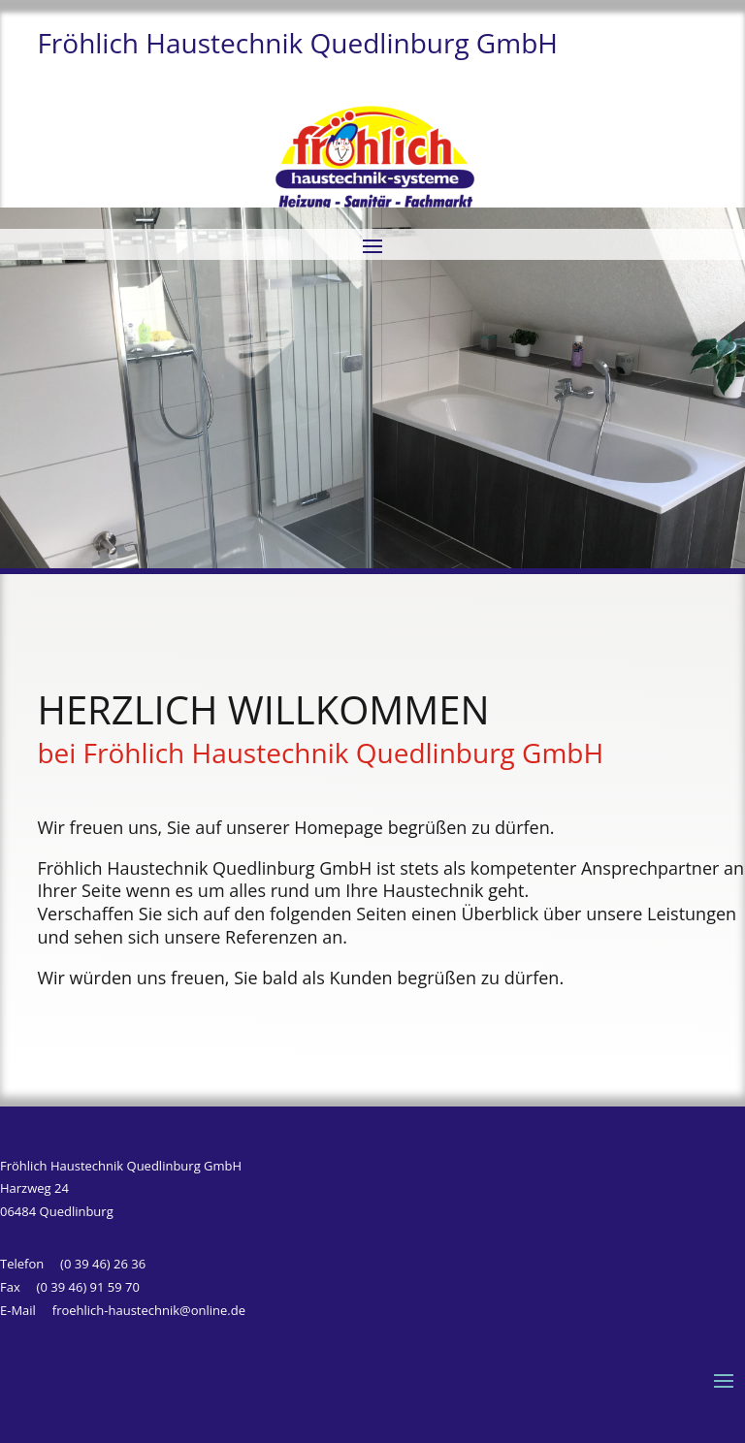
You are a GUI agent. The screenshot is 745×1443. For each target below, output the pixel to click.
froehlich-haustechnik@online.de (148, 1310)
